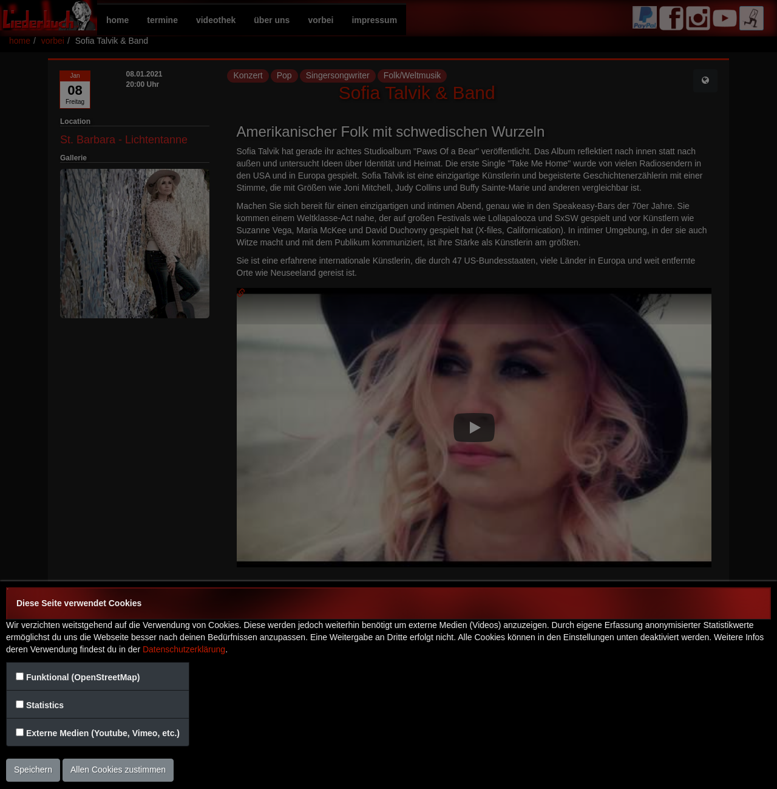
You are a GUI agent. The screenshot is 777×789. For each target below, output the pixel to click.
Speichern (33, 769)
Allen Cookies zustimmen (118, 769)
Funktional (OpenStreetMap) (83, 677)
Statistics (45, 705)
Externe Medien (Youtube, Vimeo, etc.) (103, 733)
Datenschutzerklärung (184, 649)
